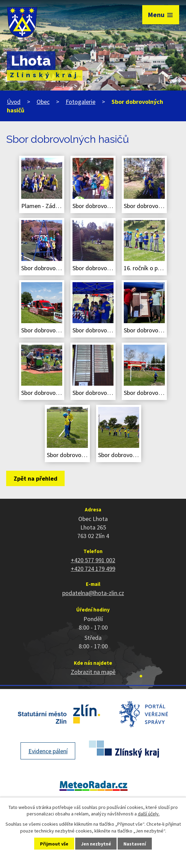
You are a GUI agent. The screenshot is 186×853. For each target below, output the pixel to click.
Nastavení (134, 844)
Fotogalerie (80, 102)
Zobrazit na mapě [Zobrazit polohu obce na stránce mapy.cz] (93, 672)
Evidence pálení (48, 751)
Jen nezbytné (96, 844)
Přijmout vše (54, 844)
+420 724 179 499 (93, 569)
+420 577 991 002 (93, 560)
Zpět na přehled (35, 478)
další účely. (149, 814)
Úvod (14, 102)
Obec (43, 102)
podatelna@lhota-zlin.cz (93, 593)
